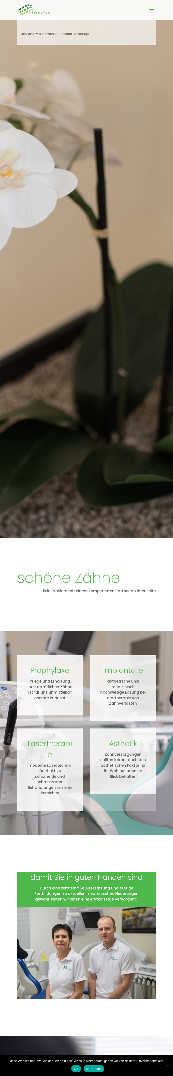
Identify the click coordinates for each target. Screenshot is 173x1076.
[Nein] (166, 1065)
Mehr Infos (94, 1069)
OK (76, 1069)
